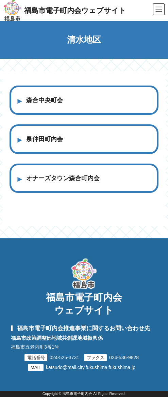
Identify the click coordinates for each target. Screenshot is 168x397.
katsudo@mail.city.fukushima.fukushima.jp (90, 367)
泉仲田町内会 (44, 139)
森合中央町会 (44, 100)
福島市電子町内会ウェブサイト (84, 304)
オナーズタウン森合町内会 (63, 178)
